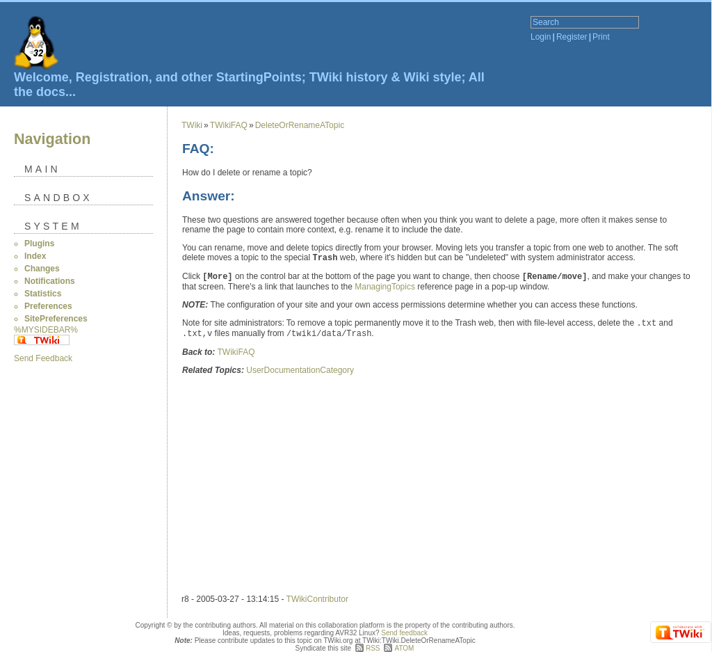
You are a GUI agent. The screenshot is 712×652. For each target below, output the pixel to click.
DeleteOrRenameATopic (300, 125)
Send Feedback (43, 358)
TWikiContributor (317, 599)
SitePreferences (56, 319)
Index (35, 256)
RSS (373, 648)
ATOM (404, 648)
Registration (112, 77)
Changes (42, 268)
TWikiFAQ (229, 125)
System (53, 226)
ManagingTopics (385, 287)
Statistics (42, 294)
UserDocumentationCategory (300, 370)
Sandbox (58, 197)
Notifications (49, 281)
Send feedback (404, 633)
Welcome (41, 77)
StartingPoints (259, 77)
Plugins (39, 243)
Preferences (48, 306)
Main (42, 169)
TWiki (191, 125)
